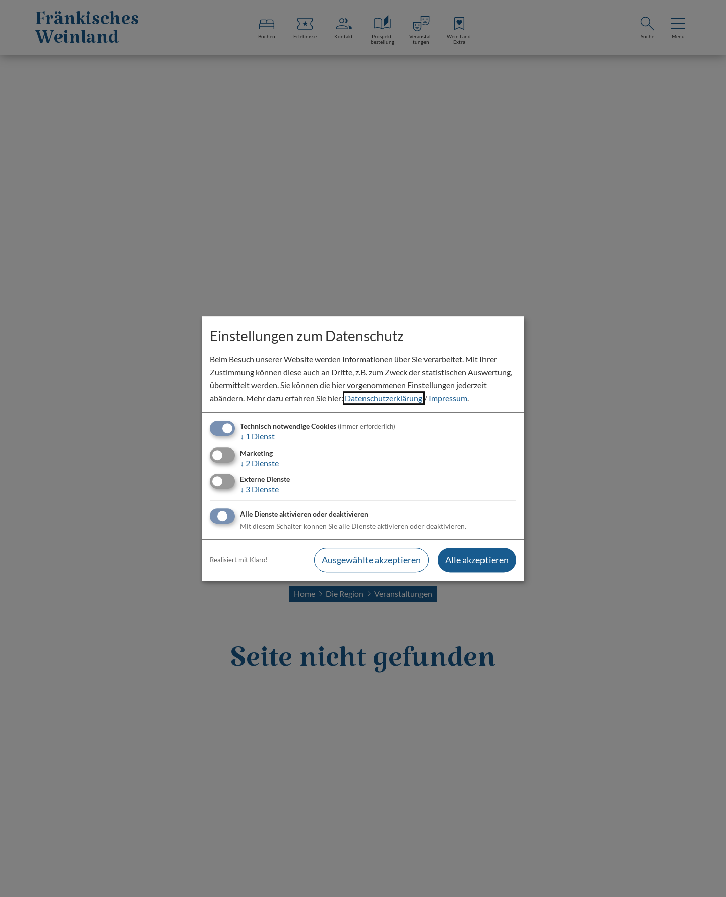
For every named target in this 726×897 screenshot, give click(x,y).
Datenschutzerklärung (383, 398)
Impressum (448, 398)
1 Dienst (257, 436)
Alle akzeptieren (477, 559)
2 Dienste (259, 463)
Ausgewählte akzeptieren (371, 559)
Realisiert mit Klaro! (238, 560)
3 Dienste (259, 489)
